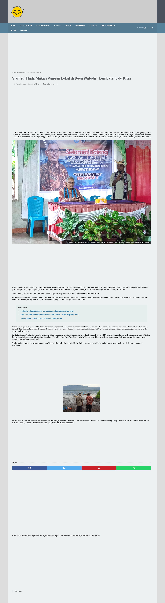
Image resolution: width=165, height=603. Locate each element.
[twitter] (47, 452)
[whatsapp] (95, 452)
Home (14, 22)
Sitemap (73, 592)
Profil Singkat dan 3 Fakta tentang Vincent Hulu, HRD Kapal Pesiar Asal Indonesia (132, 231)
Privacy (100, 592)
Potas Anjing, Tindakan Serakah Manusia (134, 239)
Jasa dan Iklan (27, 22)
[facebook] (24, 452)
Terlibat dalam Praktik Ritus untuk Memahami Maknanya (41, 297)
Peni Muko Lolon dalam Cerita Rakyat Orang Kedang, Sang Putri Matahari (47, 290)
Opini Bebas (82, 22)
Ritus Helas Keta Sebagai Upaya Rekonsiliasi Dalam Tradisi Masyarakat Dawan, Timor (133, 255)
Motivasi (59, 22)
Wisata (70, 22)
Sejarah (94, 22)
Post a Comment (49, 87)
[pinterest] (71, 452)
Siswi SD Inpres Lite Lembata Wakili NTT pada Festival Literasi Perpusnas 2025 (49, 293)
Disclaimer (92, 592)
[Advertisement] (59, 49)
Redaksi (64, 592)
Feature (25, 26)
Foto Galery (82, 592)
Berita (15, 26)
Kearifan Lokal (44, 22)
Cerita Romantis (109, 22)
